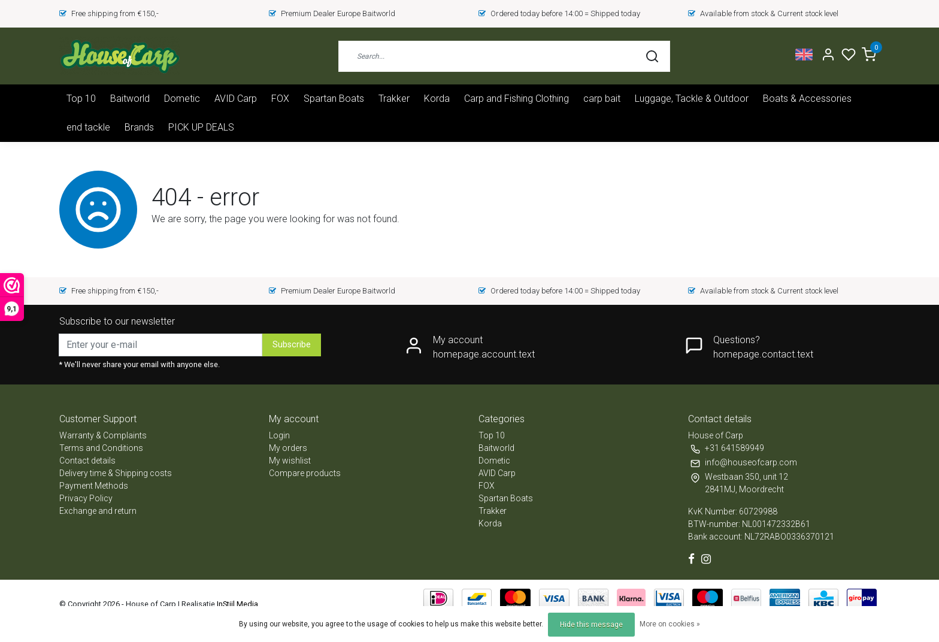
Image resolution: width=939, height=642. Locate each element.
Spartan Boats (334, 98)
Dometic (182, 98)
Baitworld (130, 98)
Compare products (305, 473)
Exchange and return (98, 511)
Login (279, 435)
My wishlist (290, 460)
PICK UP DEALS (201, 127)
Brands (139, 127)
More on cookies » (670, 624)
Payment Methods (93, 485)
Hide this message (591, 624)
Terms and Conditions (101, 448)
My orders (288, 448)
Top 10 (81, 98)
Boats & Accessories (807, 98)
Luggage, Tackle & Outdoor (692, 98)
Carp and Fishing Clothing (516, 98)
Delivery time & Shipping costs (115, 473)
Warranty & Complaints (103, 435)
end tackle (88, 127)
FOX (280, 98)
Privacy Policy (86, 498)
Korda (437, 98)
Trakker (394, 98)
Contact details (87, 460)
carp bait (601, 98)
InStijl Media (236, 603)
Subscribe (291, 345)
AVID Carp (235, 98)
